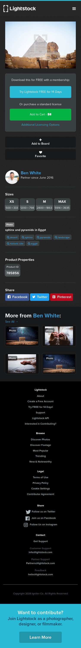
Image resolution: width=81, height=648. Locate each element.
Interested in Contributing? (40, 423)
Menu (74, 8)
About (40, 396)
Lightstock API (40, 418)
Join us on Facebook (44, 518)
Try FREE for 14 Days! (40, 407)
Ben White (31, 173)
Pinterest (61, 296)
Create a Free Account (40, 401)
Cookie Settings (40, 488)
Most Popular (40, 450)
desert (12, 237)
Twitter (40, 296)
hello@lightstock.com (40, 574)
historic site (15, 243)
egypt (33, 243)
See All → (11, 321)
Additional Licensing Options (40, 124)
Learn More (40, 637)
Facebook (17, 296)
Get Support (40, 541)
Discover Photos (40, 439)
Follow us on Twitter (43, 511)
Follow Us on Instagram (43, 524)
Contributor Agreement (40, 494)
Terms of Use (40, 477)
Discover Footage (40, 445)
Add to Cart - (40, 114)
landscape (62, 237)
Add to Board (40, 142)
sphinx (27, 237)
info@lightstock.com (40, 552)
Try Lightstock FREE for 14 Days (40, 92)
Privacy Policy (40, 483)
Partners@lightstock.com (40, 563)
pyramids (44, 237)
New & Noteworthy (40, 461)
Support (40, 412)
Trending (40, 456)
